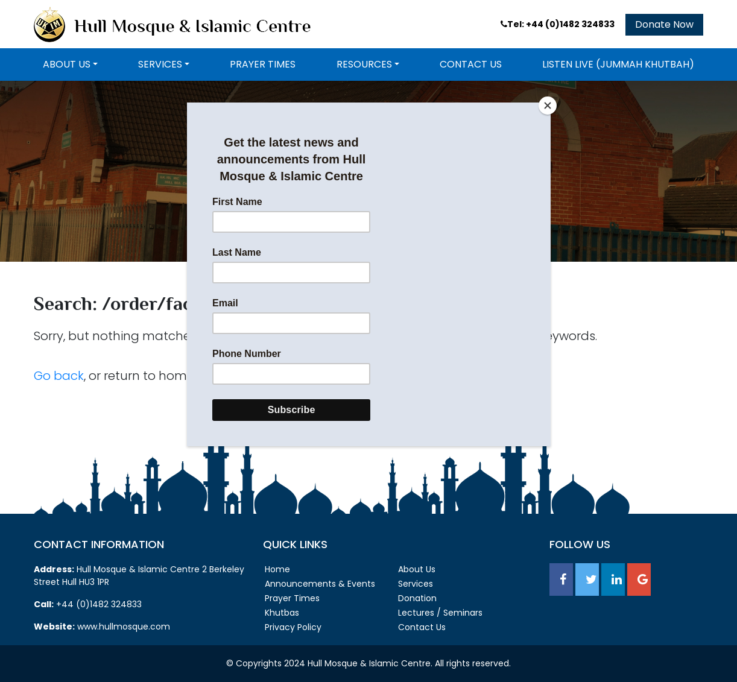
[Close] (548, 105)
